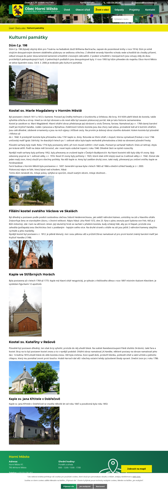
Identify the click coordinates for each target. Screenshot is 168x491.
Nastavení (100, 486)
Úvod (67, 9)
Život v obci (102, 9)
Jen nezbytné (85, 486)
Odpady (119, 9)
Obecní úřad (83, 9)
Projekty (134, 9)
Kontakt (150, 9)
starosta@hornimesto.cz (144, 2)
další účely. (137, 477)
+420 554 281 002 (113, 2)
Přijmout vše (68, 486)
